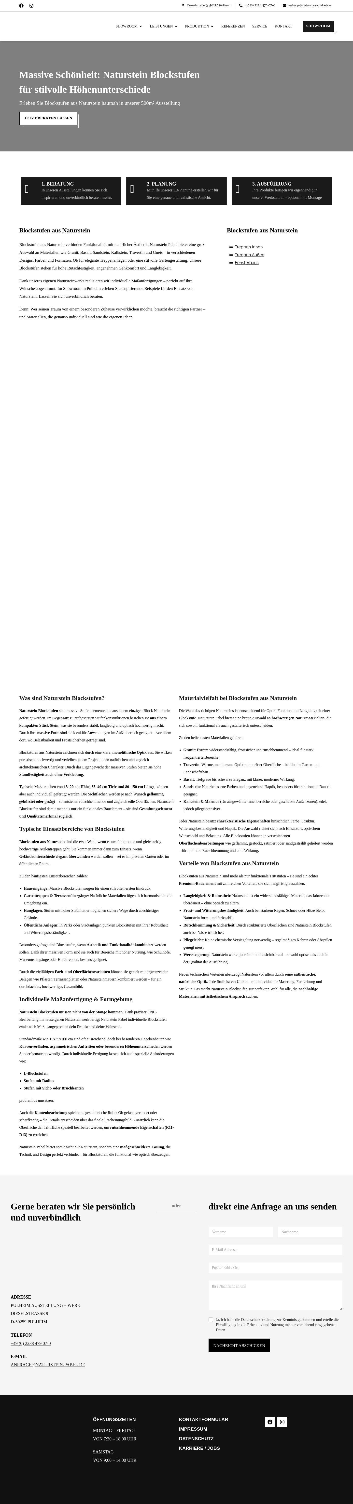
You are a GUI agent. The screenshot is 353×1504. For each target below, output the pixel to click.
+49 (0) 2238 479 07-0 (31, 1343)
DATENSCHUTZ (196, 1438)
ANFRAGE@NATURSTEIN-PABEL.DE (48, 1364)
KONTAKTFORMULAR (203, 1419)
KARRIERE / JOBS (199, 1448)
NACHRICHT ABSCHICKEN (239, 1345)
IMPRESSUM (193, 1429)
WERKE (188, 1457)
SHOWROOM (318, 26)
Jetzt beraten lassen (48, 118)
